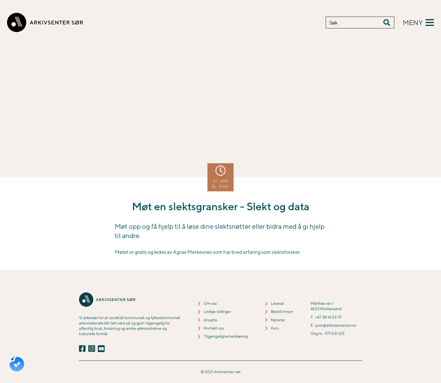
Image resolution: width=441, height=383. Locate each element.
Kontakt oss (214, 328)
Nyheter (278, 320)
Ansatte (210, 320)
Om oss (210, 303)
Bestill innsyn (282, 311)
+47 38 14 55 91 (328, 317)
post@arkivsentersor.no (335, 325)
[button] (418, 22)
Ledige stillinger (217, 311)
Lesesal (277, 303)
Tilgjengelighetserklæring (226, 336)
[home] (45, 22)
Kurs (275, 328)
